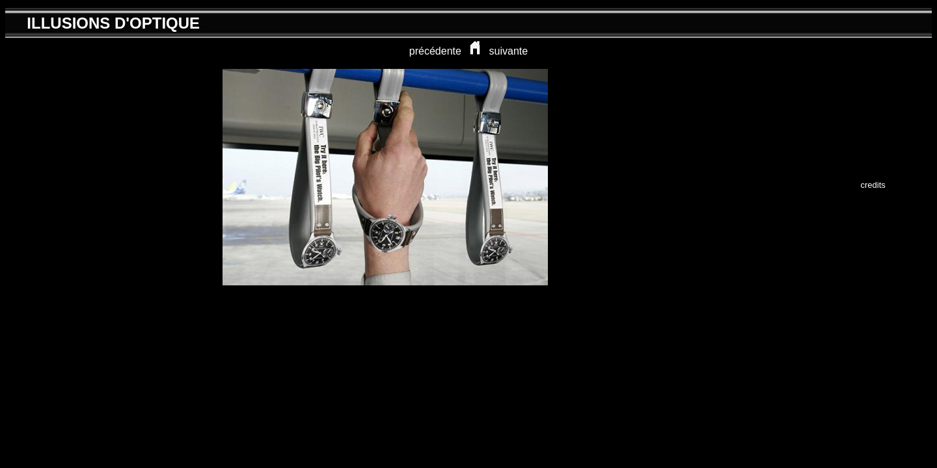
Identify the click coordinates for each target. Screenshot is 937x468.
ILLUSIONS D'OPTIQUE (113, 23)
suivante (508, 51)
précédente (435, 51)
